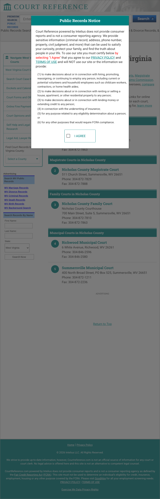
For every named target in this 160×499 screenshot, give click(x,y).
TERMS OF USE (46, 62)
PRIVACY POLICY (103, 57)
